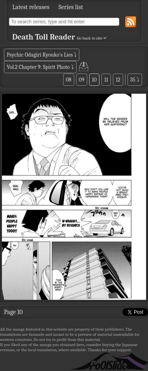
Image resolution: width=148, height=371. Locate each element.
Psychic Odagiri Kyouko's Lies (40, 54)
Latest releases (30, 7)
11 (106, 79)
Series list (70, 7)
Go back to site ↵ (92, 38)
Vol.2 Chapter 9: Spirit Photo (38, 67)
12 (118, 79)
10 (94, 79)
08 (68, 79)
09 (81, 79)
